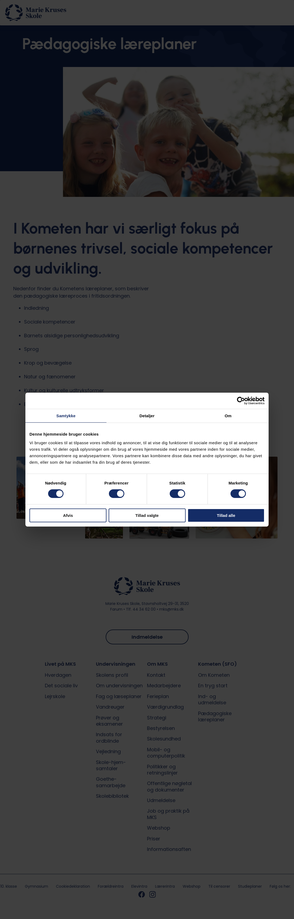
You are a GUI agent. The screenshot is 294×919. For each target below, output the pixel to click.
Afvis (68, 515)
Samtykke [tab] (66, 415)
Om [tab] (228, 415)
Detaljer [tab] (147, 415)
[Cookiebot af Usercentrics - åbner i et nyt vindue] (241, 400)
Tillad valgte (147, 515)
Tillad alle (226, 515)
